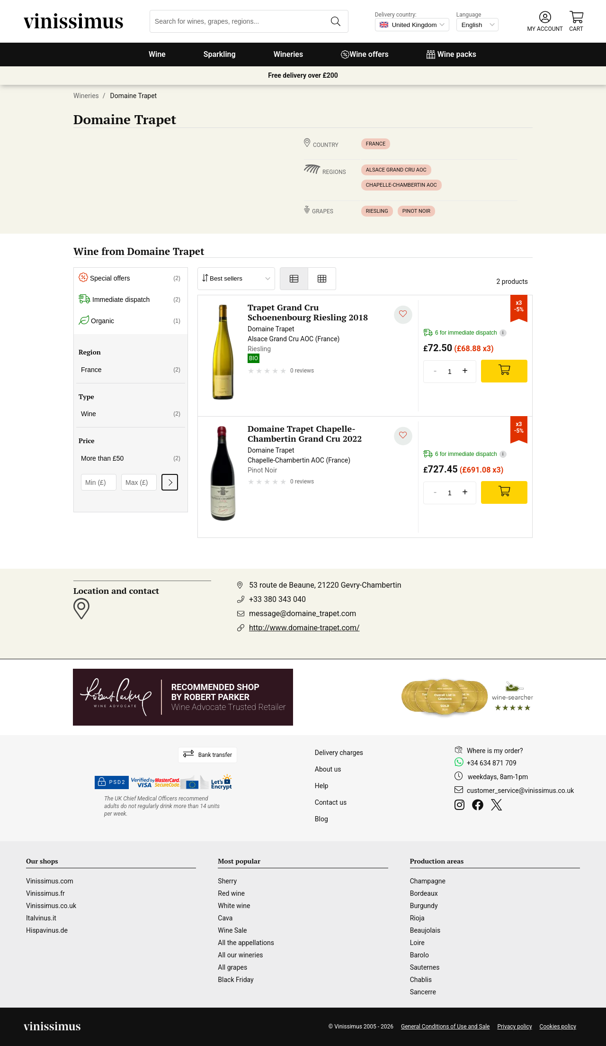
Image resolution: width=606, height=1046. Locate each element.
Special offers (129, 278)
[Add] (504, 371)
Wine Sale (232, 930)
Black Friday (235, 979)
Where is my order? (495, 751)
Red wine (231, 893)
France (375, 144)
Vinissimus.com (49, 881)
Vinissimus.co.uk (51, 906)
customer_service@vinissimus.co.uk (520, 790)
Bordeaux (424, 893)
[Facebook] (479, 806)
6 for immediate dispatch (465, 332)
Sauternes (425, 967)
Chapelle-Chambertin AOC (401, 185)
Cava (225, 918)
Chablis (421, 979)
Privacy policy (514, 1026)
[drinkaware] (163, 806)
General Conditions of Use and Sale (445, 1026)
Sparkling (220, 54)
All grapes (232, 967)
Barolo (419, 955)
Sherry (227, 881)
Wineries (288, 54)
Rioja (417, 918)
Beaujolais (425, 930)
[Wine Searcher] (467, 697)
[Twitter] (498, 806)
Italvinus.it (41, 918)
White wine (234, 906)
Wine (157, 54)
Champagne (428, 881)
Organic (129, 321)
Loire (417, 942)
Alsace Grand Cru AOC (396, 170)
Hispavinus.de (47, 930)
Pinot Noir (416, 211)
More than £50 (130, 458)
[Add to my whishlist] (403, 315)
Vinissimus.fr (45, 893)
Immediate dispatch (129, 300)
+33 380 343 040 (277, 599)
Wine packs (451, 54)
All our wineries (240, 955)
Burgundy (424, 906)
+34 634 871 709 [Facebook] (492, 763)
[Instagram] (461, 806)
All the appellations (246, 942)
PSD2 (111, 782)
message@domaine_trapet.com (302, 613)
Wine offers (365, 54)
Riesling (377, 211)
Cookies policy (558, 1026)
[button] (545, 21)
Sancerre (423, 992)
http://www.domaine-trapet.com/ (304, 627)
